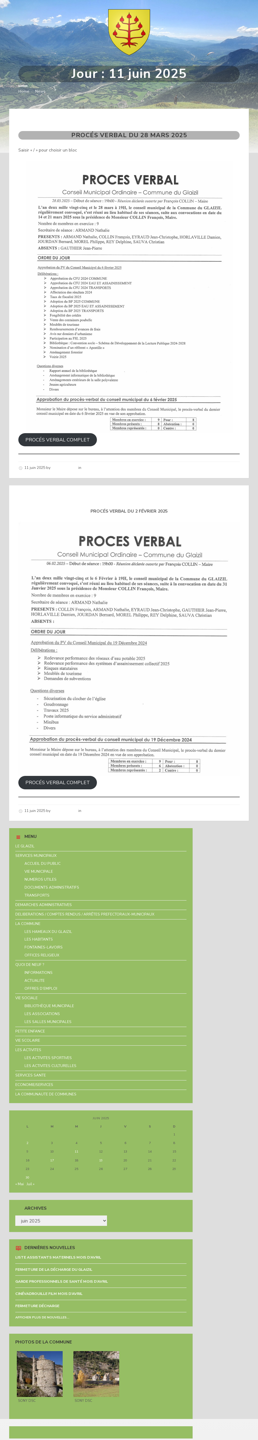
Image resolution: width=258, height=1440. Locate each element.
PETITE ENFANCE (30, 1031)
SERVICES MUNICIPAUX (36, 855)
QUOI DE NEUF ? (29, 964)
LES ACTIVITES (28, 1049)
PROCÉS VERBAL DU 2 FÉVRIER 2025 (77, 496)
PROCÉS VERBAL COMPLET (57, 440)
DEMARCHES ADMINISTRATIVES (43, 904)
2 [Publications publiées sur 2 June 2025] (27, 1143)
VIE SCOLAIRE (27, 1040)
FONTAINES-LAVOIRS (43, 947)
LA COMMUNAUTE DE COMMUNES (45, 1094)
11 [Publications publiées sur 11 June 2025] (76, 1151)
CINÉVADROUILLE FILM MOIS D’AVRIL (49, 1293)
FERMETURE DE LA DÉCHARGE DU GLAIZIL (53, 1269)
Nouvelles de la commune (106, 467)
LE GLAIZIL (25, 846)
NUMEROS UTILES (40, 879)
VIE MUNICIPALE (38, 871)
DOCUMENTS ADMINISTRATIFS (51, 887)
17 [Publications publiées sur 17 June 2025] (52, 1160)
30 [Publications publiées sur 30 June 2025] (27, 1177)
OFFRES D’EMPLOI (40, 988)
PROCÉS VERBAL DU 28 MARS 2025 (75, 119)
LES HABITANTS (38, 939)
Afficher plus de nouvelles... (42, 1317)
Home (23, 91)
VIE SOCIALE (26, 998)
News (40, 91)
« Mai (19, 1184)
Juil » (31, 1184)
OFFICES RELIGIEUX (41, 955)
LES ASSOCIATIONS (42, 1013)
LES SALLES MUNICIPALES (48, 1021)
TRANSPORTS (37, 895)
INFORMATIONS (38, 972)
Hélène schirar (64, 467)
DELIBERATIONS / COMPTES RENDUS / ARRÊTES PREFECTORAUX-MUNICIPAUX (84, 914)
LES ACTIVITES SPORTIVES (48, 1057)
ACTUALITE (34, 980)
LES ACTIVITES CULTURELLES (50, 1065)
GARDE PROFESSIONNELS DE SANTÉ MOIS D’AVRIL (61, 1281)
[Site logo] (129, 54)
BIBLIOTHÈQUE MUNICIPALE (49, 1005)
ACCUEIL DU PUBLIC (42, 863)
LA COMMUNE (27, 923)
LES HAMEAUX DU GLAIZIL (48, 931)
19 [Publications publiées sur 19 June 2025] (101, 1160)
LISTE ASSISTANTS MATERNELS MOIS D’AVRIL (58, 1257)
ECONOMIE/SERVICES (34, 1084)
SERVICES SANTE (30, 1075)
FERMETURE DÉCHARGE (37, 1305)
